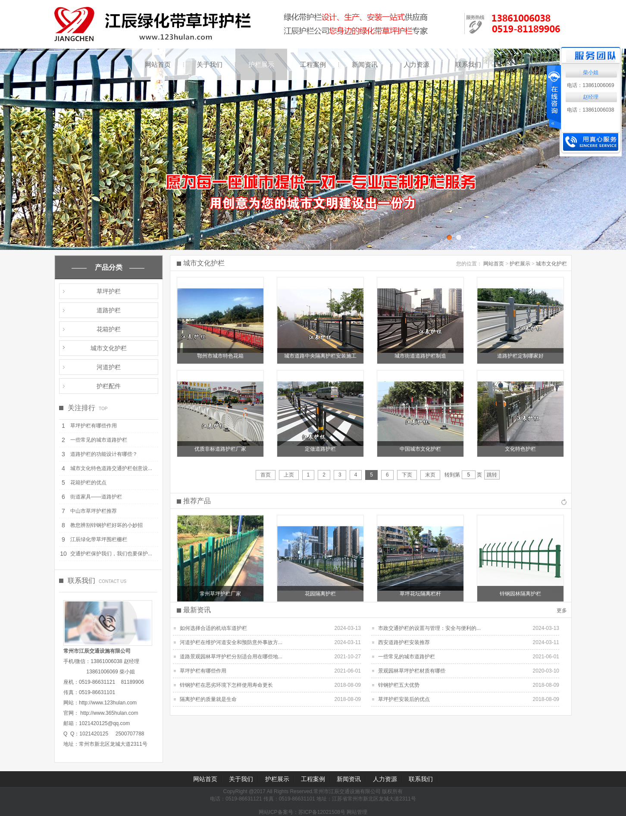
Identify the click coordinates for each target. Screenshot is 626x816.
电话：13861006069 (590, 85)
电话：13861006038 (590, 110)
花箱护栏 (109, 329)
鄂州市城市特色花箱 (220, 356)
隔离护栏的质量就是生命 (208, 699)
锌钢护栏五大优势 (398, 685)
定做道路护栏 (320, 449)
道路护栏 (109, 310)
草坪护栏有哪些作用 (93, 426)
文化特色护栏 (520, 449)
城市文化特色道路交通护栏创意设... (111, 468)
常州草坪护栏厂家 (220, 594)
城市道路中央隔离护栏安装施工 (320, 356)
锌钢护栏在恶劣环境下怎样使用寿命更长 (226, 685)
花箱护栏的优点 (88, 483)
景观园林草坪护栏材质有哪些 (411, 671)
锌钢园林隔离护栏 (520, 594)
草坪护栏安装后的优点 (404, 699)
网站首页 (158, 64)
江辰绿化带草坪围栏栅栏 (98, 539)
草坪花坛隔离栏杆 (420, 594)
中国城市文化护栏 (420, 449)
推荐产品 (197, 501)
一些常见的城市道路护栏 (98, 440)
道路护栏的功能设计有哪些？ (104, 454)
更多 (562, 610)
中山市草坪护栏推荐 (93, 511)
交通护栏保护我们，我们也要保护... (111, 554)
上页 (289, 475)
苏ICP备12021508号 (321, 812)
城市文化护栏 (109, 348)
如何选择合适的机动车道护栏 (213, 628)
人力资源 (416, 64)
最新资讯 (197, 610)
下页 (407, 475)
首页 (265, 475)
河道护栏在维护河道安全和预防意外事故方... (231, 642)
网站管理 (357, 812)
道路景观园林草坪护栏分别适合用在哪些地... (231, 657)
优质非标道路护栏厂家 (220, 449)
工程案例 (313, 64)
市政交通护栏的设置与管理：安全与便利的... (429, 628)
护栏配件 (109, 386)
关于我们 (209, 64)
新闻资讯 (365, 64)
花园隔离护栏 (320, 594)
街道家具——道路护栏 (96, 497)
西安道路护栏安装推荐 (404, 642)
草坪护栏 (109, 291)
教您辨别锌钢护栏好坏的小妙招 (106, 525)
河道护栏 (109, 367)
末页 (430, 475)
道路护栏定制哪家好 (520, 356)
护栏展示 (261, 64)
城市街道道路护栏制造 (420, 356)
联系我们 (468, 64)
